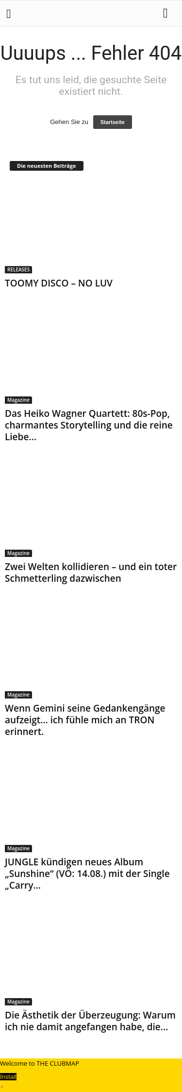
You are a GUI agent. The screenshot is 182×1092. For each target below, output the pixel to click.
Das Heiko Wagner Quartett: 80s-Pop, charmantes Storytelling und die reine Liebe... (89, 425)
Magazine (18, 399)
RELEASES (18, 269)
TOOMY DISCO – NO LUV (59, 283)
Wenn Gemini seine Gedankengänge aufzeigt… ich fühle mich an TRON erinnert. (85, 720)
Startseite (112, 122)
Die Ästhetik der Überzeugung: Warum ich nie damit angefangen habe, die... (90, 1021)
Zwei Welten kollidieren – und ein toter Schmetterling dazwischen (91, 572)
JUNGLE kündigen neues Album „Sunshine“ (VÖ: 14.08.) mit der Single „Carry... (87, 874)
